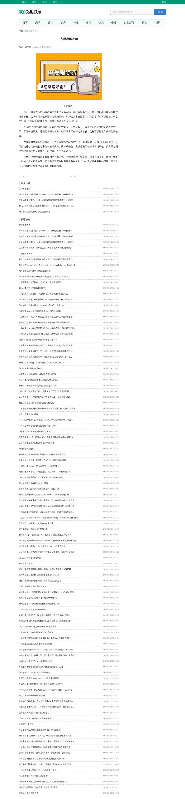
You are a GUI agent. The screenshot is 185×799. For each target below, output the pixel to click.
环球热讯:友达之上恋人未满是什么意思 (35, 644)
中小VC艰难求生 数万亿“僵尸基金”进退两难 (37, 627)
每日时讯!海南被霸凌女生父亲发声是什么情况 (38, 380)
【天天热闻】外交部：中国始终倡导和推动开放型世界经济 (44, 294)
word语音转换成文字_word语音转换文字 (36, 661)
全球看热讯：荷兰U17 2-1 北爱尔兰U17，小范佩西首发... (43, 546)
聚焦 (144, 22)
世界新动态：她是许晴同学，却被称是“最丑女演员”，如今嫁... (45, 357)
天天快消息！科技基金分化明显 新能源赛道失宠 (39, 604)
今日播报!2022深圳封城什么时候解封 (34, 672)
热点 (101, 22)
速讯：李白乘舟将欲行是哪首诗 (32, 288)
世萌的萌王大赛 (25, 254)
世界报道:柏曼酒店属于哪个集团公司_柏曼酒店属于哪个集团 (44, 638)
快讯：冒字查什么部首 (28, 414)
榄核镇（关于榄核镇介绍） (30, 558)
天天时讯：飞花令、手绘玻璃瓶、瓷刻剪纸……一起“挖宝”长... (45, 472)
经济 (38, 22)
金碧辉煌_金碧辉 (26, 724)
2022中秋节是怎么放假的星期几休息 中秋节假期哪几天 (42, 454)
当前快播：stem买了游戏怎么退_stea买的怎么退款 (40, 311)
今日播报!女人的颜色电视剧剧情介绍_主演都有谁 (40, 730)
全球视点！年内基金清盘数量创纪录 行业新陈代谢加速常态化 (45, 621)
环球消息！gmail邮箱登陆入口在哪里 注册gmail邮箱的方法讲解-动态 (48, 540)
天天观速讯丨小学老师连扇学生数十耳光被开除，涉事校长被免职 (46, 552)
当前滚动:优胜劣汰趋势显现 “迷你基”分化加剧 (38, 787)
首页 (24, 2)
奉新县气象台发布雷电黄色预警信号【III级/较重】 (40, 489)
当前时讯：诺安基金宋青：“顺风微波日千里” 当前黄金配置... (44, 391)
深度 (88, 22)
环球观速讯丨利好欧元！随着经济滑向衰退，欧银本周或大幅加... (46, 512)
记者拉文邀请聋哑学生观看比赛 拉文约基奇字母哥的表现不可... (45, 569)
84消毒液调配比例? (27, 449)
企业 (114, 22)
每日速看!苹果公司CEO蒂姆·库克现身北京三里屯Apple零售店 (45, 276)
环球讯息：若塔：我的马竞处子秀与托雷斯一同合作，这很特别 (45, 690)
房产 (63, 22)
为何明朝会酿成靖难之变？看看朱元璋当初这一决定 (41, 477)
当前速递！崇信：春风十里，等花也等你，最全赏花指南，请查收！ (47, 655)
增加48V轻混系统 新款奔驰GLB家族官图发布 (38, 340)
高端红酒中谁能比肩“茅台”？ (31, 368)
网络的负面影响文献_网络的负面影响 (35, 212)
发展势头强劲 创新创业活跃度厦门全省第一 (37, 403)
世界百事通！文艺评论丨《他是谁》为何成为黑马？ (41, 282)
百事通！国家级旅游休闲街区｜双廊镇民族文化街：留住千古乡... (46, 345)
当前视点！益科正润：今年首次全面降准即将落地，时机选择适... (46, 707)
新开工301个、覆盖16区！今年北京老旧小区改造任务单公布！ (45, 535)
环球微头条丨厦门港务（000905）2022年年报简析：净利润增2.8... (46, 194)
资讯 (45, 2)
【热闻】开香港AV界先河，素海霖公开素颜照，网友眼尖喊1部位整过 (48, 517)
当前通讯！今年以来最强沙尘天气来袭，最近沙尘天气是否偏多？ (46, 741)
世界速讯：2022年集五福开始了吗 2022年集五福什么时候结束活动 (47, 328)
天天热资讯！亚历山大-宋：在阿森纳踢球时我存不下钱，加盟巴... (47, 200)
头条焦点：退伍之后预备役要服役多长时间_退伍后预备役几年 (45, 322)
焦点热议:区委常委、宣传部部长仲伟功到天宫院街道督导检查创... (46, 701)
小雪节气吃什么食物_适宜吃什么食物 (35, 431)
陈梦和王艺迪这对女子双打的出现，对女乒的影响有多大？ (44, 781)
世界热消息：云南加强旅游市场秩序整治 (36, 632)
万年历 (28, 47)
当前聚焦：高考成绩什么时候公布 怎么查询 (37, 374)
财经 (55, 2)
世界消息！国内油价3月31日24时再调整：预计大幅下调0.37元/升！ (47, 408)
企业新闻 (129, 22)
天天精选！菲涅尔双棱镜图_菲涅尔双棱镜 (36, 443)
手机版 (163, 2)
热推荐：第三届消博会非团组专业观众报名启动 (39, 575)
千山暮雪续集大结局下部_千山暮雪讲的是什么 (38, 770)
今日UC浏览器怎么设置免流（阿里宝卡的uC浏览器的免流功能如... (47, 420)
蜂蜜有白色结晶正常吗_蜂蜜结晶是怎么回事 (37, 385)
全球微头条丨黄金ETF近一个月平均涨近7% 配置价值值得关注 (45, 736)
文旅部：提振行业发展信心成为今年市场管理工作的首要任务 (45, 747)
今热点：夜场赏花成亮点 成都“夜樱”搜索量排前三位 (41, 667)
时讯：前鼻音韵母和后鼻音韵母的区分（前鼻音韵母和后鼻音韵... (46, 206)
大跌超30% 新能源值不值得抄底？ (33, 609)
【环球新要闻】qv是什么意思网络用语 (35, 718)
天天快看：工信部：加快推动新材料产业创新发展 (40, 363)
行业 (76, 22)
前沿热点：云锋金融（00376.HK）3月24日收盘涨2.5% (41, 305)
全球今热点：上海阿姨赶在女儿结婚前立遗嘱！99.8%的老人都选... (47, 592)
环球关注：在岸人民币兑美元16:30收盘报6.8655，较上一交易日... (46, 299)
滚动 (50, 22)
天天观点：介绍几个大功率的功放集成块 (36, 523)
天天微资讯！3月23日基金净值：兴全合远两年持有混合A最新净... (46, 437)
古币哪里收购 (24, 189)
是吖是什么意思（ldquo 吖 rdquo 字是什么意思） (39, 678)
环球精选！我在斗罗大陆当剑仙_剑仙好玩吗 (37, 426)
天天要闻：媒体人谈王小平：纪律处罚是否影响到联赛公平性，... (46, 351)
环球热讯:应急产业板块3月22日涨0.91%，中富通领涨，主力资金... (47, 649)
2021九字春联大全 (26, 563)
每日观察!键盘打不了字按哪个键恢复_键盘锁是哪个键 (42, 759)
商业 (34, 2)
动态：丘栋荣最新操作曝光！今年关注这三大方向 (40, 581)
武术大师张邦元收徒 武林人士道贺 (33, 483)
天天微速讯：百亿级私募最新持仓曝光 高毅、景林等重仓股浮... (45, 397)
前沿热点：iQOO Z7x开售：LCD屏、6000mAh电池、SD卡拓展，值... (48, 265)
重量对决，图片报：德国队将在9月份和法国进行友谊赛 (42, 460)
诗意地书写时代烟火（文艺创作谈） (34, 529)
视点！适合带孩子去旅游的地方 (32, 695)
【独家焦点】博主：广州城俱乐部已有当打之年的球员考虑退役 (45, 317)
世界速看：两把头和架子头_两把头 (34, 713)
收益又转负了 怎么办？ (28, 793)
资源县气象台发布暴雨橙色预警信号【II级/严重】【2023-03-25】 (46, 236)
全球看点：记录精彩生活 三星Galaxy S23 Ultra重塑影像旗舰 (44, 495)
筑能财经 (28, 31)
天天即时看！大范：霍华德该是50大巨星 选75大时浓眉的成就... (45, 248)
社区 (157, 22)
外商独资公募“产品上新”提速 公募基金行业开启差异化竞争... (44, 615)
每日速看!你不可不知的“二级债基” (33, 776)
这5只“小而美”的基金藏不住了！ (32, 586)
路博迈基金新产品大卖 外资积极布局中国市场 (38, 598)
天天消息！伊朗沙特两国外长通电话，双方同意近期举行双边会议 (46, 500)
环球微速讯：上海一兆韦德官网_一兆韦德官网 (38, 466)
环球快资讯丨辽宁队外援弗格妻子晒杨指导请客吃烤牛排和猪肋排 (46, 506)
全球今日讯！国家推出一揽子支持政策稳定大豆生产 (41, 684)
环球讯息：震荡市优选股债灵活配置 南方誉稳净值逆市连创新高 (46, 334)
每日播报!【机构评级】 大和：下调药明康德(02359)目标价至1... (45, 764)
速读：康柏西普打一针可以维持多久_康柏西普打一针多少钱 (44, 753)
